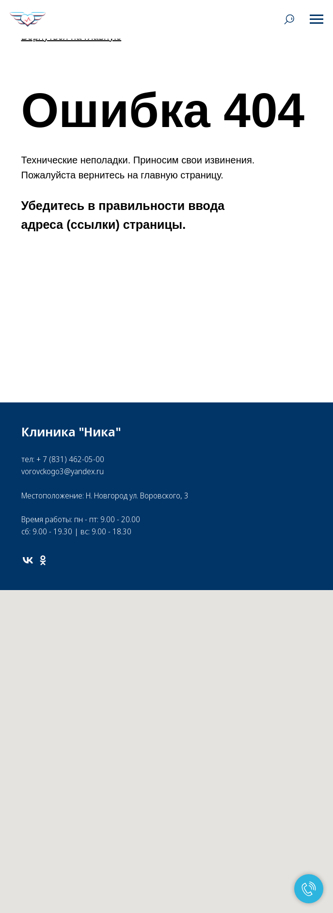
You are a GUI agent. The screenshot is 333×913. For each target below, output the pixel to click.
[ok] (43, 560)
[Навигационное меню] (316, 19)
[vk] (28, 560)
